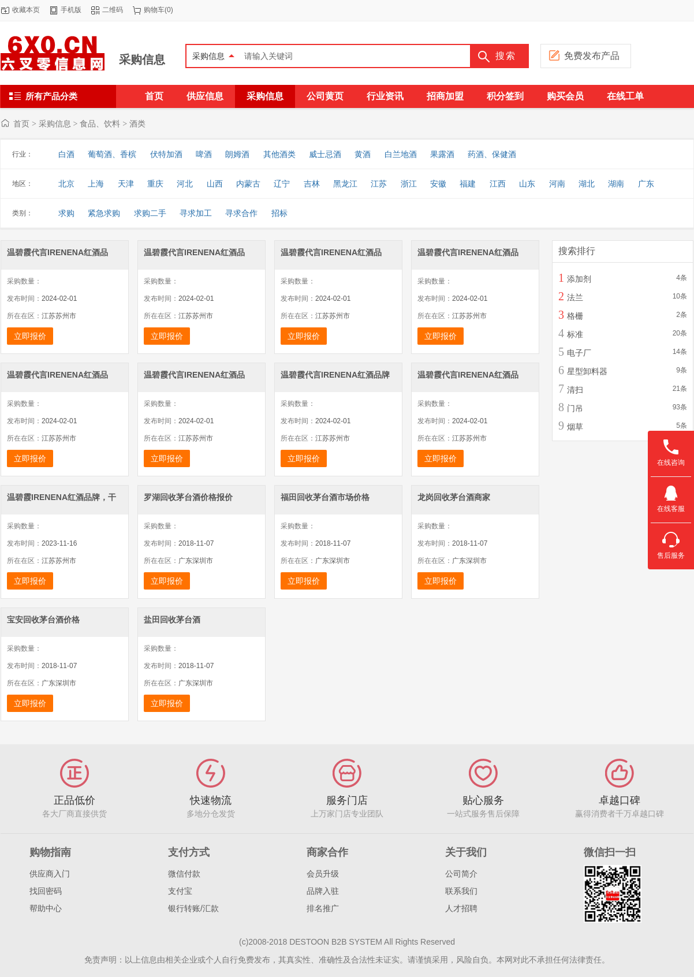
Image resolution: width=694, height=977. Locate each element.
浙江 (409, 183)
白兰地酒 (401, 154)
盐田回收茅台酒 (172, 619)
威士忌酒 (325, 154)
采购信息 (142, 59)
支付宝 (180, 891)
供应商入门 (49, 873)
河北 (185, 183)
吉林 (312, 183)
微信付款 (184, 873)
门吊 (575, 408)
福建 (468, 183)
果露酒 (442, 154)
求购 (66, 213)
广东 (646, 183)
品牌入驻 (323, 891)
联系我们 (461, 891)
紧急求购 (104, 213)
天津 (126, 183)
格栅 (575, 315)
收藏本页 (26, 10)
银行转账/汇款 (193, 908)
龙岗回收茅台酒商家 (453, 497)
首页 (21, 123)
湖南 (616, 183)
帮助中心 (45, 908)
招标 (279, 213)
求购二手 (150, 213)
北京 (66, 183)
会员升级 (323, 873)
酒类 (137, 123)
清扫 (575, 389)
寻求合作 (241, 213)
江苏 (379, 183)
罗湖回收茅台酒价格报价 (188, 497)
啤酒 (204, 154)
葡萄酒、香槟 (112, 154)
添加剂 (579, 279)
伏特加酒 (166, 154)
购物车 (154, 10)
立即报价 (30, 336)
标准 (575, 334)
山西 (215, 183)
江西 (498, 183)
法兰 (575, 297)
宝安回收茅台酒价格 (43, 619)
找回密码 (45, 891)
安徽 (438, 183)
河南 (557, 183)
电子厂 (579, 352)
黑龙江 (345, 183)
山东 (527, 183)
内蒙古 (248, 183)
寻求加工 (196, 213)
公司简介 (461, 873)
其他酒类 (279, 154)
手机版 (71, 10)
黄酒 (363, 154)
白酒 (66, 154)
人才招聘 (461, 908)
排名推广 (323, 908)
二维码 (112, 10)
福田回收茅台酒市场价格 (325, 497)
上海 (96, 183)
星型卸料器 (587, 371)
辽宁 (282, 183)
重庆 (155, 183)
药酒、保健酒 (492, 154)
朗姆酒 (237, 154)
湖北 (587, 183)
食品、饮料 (100, 123)
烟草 (575, 426)
